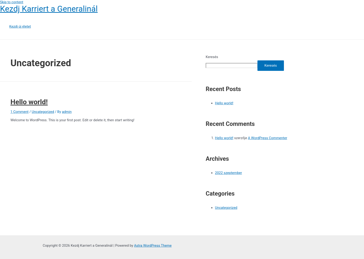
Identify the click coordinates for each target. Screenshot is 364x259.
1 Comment (19, 112)
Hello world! (29, 102)
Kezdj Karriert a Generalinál (49, 9)
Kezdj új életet (20, 26)
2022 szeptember (228, 173)
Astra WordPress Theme (153, 245)
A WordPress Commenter (267, 138)
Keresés (212, 57)
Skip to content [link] (11, 2)
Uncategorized (43, 112)
